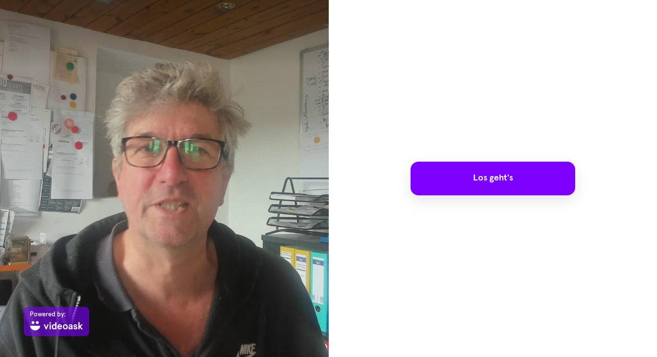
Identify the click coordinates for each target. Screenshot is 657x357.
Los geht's (493, 178)
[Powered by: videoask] (56, 321)
